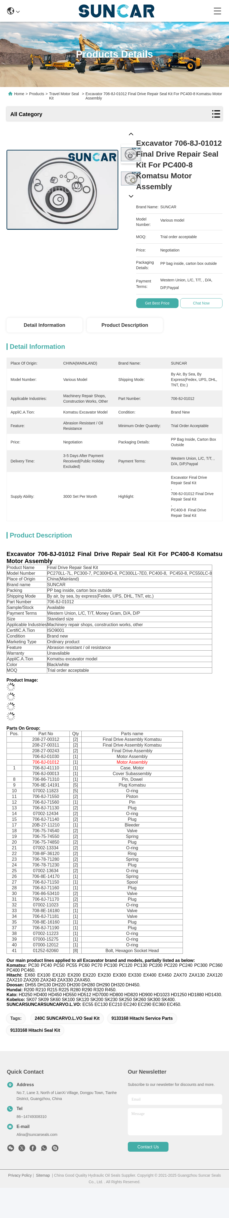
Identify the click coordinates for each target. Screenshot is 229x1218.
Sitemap (43, 1175)
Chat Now (204, 303)
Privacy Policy (20, 1175)
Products (36, 94)
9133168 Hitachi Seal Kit (35, 1030)
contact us (148, 1147)
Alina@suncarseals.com (37, 1134)
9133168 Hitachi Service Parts (142, 1018)
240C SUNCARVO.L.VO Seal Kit (67, 1018)
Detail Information (44, 325)
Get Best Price (160, 303)
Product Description (124, 325)
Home (19, 94)
